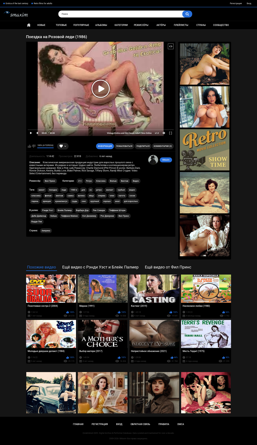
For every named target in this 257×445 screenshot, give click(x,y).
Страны (201, 25)
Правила (163, 424)
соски (132, 196)
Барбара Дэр (82, 210)
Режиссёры (141, 25)
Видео (136, 181)
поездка (53, 190)
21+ (80, 181)
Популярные (81, 25)
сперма (101, 196)
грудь (74, 201)
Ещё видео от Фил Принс (168, 267)
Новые (41, 25)
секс (84, 201)
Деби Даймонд (39, 216)
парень (35, 201)
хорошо (107, 201)
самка (71, 196)
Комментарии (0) (163, 146)
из (91, 190)
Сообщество (221, 25)
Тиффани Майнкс (69, 216)
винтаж (59, 196)
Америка (46, 231)
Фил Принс (50, 181)
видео (132, 190)
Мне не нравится (34, 146)
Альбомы (101, 25)
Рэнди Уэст (47, 210)
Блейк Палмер (65, 210)
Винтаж (124, 181)
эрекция (47, 201)
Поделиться (143, 146)
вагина (81, 196)
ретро (99, 190)
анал (117, 201)
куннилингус (61, 201)
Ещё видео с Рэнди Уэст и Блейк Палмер (100, 267)
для (83, 190)
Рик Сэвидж (99, 210)
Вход (249, 3)
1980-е (74, 190)
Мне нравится (29, 146)
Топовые (61, 25)
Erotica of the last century (17, 3)
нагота (122, 196)
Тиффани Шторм (117, 210)
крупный (94, 201)
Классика (100, 181)
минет (42, 190)
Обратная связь (140, 424)
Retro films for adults (43, 3)
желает (109, 190)
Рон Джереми (107, 216)
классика (36, 196)
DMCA (181, 424)
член (112, 196)
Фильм (113, 181)
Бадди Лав (37, 221)
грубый (121, 190)
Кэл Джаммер (89, 216)
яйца (91, 196)
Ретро (89, 181)
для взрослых (131, 201)
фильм (48, 196)
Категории (121, 25)
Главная (28, 25)
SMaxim (166, 160)
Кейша (53, 216)
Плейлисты (181, 25)
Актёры (161, 25)
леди (63, 190)
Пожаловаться (124, 146)
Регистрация (236, 3)
